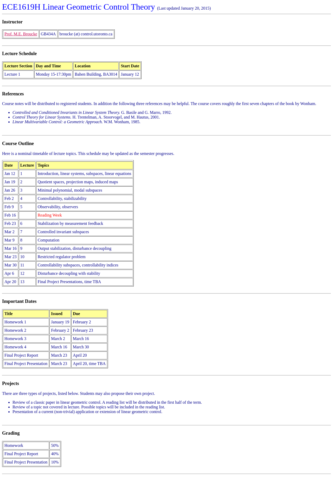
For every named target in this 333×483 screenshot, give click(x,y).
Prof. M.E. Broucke (20, 34)
